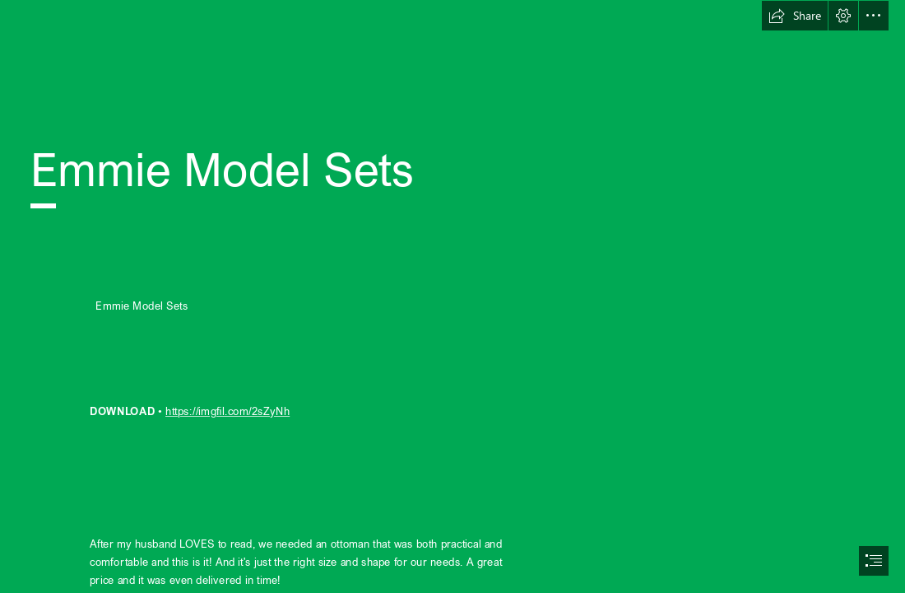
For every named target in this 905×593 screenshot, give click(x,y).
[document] (452, 296)
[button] (795, 15)
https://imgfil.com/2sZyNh (227, 411)
